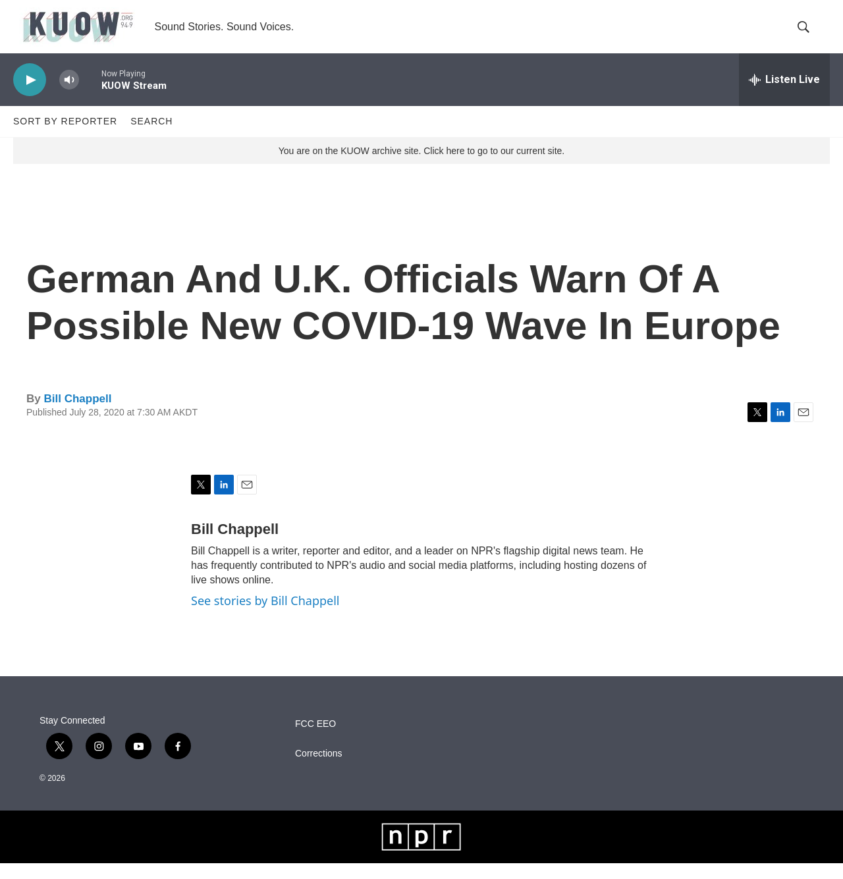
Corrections (318, 769)
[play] (29, 95)
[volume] (69, 96)
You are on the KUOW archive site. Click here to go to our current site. (421, 166)
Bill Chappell (77, 414)
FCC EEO (315, 740)
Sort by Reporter (65, 137)
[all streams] (784, 95)
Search (151, 137)
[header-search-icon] (808, 35)
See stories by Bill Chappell (265, 616)
